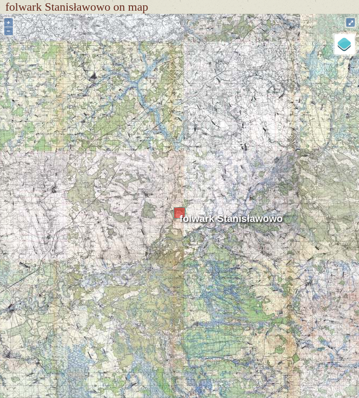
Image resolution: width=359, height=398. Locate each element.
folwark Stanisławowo (231, 218)
